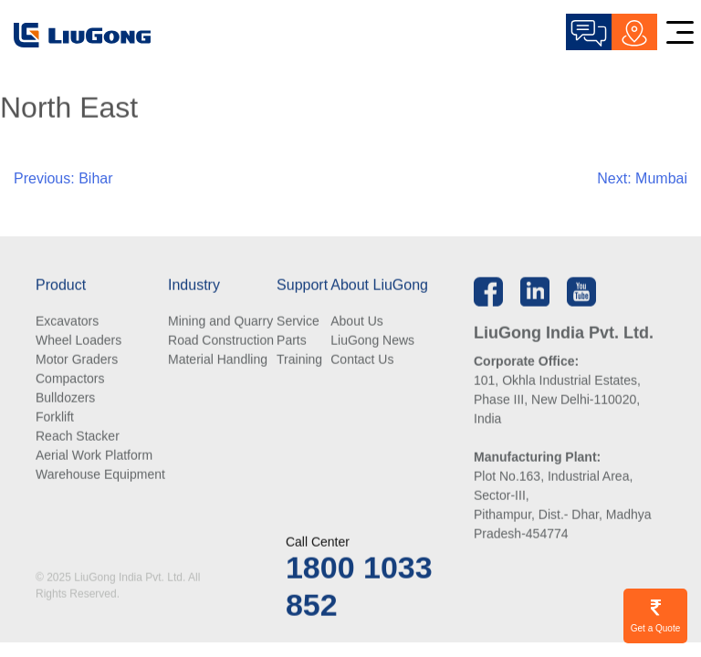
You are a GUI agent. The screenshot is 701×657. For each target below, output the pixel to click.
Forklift (55, 417)
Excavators (67, 321)
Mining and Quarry (220, 321)
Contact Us (361, 359)
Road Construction (221, 340)
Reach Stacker (78, 436)
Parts (292, 340)
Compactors (70, 378)
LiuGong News (372, 340)
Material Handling (217, 359)
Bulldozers (65, 398)
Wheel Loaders (78, 340)
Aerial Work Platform (94, 455)
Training (299, 359)
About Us (356, 321)
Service (298, 321)
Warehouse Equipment (100, 474)
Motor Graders (77, 359)
